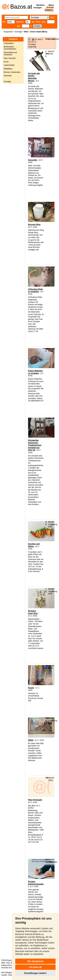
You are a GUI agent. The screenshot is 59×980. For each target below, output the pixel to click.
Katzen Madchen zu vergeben (35, 372)
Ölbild (30, 740)
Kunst (6, 62)
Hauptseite (8, 32)
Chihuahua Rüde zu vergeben (35, 290)
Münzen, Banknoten (12, 72)
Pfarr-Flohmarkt (35, 800)
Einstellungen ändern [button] (35, 973)
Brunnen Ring (34, 224)
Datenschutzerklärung (10, 965)
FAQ (8, 963)
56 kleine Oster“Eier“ (33, 612)
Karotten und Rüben (34, 545)
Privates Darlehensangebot (36, 884)
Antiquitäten (9, 43)
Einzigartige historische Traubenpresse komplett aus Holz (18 (34, 445)
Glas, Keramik (9, 58)
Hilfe (3, 963)
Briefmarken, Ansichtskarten (10, 48)
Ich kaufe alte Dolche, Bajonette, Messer (34, 77)
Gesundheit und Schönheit (10, 53)
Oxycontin (32, 160)
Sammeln (8, 76)
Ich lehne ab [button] (35, 967)
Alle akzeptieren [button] (35, 961)
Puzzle (31, 688)
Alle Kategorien (7, 972)
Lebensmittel (9, 65)
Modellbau (8, 69)
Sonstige (18, 32)
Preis (47, 39)
